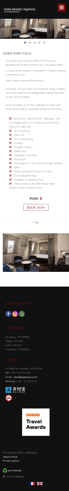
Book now (36, 207)
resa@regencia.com (25, 377)
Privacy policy (11, 460)
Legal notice (10, 456)
